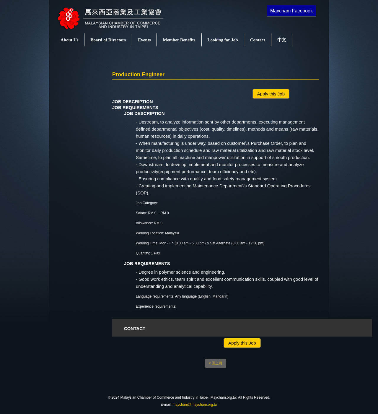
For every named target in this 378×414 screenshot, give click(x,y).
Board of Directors (108, 40)
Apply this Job (271, 93)
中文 (281, 40)
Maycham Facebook (291, 10)
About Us (69, 40)
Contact (257, 40)
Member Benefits (179, 40)
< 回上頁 (215, 363)
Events (144, 40)
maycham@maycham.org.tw (194, 404)
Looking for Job (223, 40)
